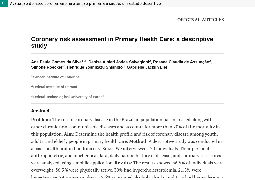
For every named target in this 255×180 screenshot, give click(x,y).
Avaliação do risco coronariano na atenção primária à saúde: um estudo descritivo (85, 3)
